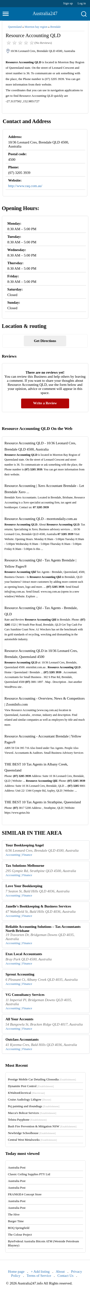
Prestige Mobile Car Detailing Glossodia (42, 1079)
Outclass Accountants (22, 1039)
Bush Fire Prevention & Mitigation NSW (42, 1126)
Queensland (15, 27)
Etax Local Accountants (24, 954)
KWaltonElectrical (26, 1093)
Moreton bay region (35, 27)
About (60, 1271)
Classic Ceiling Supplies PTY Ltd (29, 1174)
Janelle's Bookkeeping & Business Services (38, 906)
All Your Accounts (19, 1019)
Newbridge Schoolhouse (32, 1133)
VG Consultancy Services (25, 995)
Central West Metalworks (32, 1139)
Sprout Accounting (20, 974)
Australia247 (45, 13)
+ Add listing (40, 1271)
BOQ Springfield (18, 1228)
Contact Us (65, 1276)
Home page (16, 1271)
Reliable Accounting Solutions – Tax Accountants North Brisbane (43, 929)
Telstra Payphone (27, 1119)
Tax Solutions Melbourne (25, 865)
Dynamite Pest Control (31, 1086)
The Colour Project (20, 1234)
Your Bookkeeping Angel (25, 845)
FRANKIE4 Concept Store (25, 1194)
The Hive (14, 1214)
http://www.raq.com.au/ (25, 186)
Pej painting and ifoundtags (33, 1106)
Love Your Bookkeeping (24, 886)
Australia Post (16, 1167)
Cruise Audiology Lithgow (29, 1099)
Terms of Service (39, 1276)
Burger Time (16, 1221)
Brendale (55, 27)
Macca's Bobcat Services (32, 1113)
